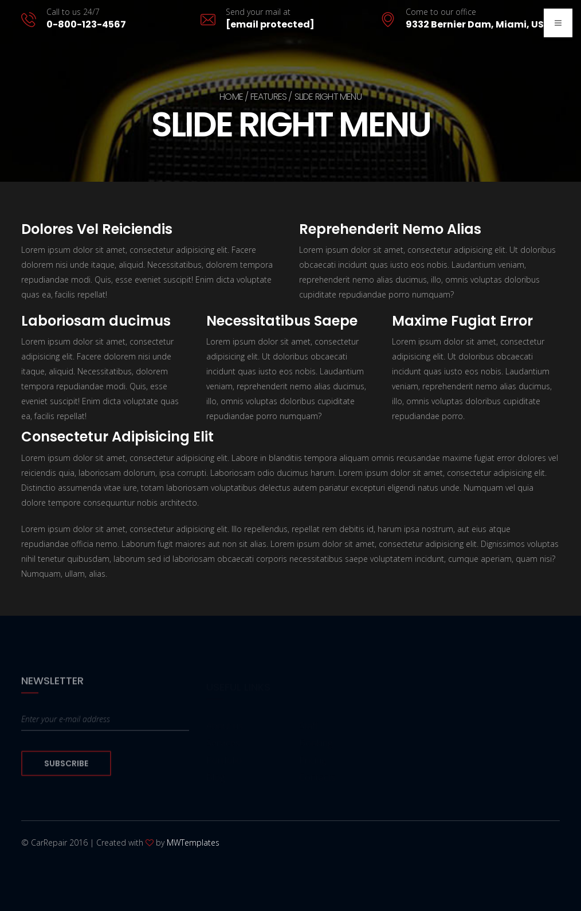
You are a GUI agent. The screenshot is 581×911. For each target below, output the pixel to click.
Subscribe (66, 769)
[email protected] (270, 24)
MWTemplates (193, 842)
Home (231, 96)
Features (268, 96)
